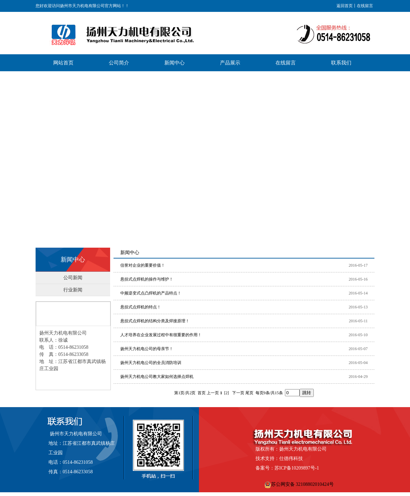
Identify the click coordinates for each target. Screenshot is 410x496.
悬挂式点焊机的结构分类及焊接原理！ (154, 321)
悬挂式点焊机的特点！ (140, 307)
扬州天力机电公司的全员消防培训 (150, 362)
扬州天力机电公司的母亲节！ (146, 348)
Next (403, 156)
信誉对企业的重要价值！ (142, 265)
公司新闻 (72, 277)
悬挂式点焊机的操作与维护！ (146, 279)
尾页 (249, 392)
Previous (5, 156)
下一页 (238, 392)
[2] (226, 392)
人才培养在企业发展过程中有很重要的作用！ (161, 334)
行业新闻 (72, 289)
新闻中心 (73, 259)
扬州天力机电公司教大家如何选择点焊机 (156, 376)
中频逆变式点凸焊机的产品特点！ (150, 293)
